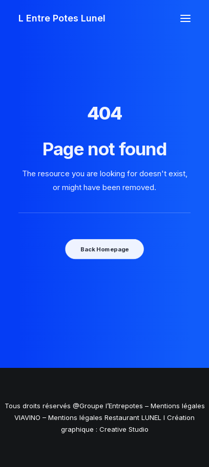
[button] (185, 18)
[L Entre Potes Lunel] (62, 18)
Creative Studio (124, 429)
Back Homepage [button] (104, 248)
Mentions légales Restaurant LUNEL (104, 417)
